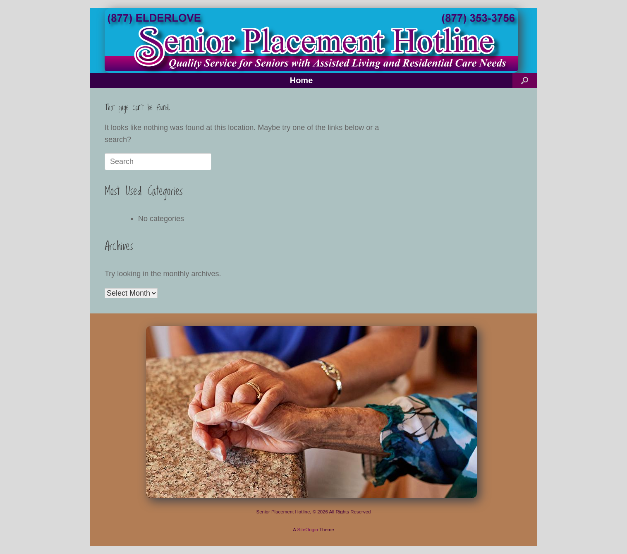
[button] (524, 80)
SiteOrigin (307, 529)
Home (301, 80)
